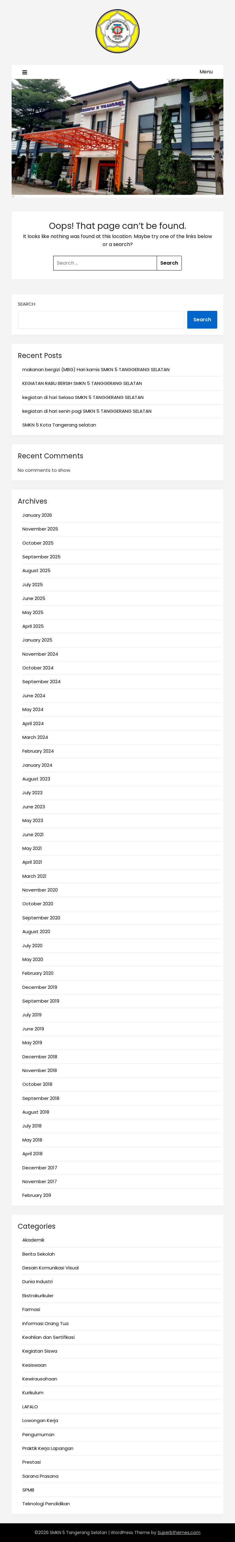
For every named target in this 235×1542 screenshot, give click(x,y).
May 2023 (32, 820)
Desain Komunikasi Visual (50, 1268)
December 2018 (39, 1056)
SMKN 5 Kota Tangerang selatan (59, 425)
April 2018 (32, 1153)
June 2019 (33, 1029)
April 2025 (33, 626)
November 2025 (40, 529)
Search (26, 304)
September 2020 (41, 917)
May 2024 (32, 709)
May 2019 (32, 1042)
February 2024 (38, 751)
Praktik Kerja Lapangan (47, 1448)
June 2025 (33, 598)
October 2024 (38, 668)
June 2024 (33, 695)
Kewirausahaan (39, 1379)
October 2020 (37, 903)
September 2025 (41, 556)
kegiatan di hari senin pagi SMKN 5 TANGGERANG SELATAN (86, 411)
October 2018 (37, 1084)
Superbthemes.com (179, 1532)
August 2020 (36, 931)
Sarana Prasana (40, 1476)
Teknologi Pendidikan (46, 1503)
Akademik (33, 1240)
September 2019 (40, 1001)
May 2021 (32, 848)
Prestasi (31, 1462)
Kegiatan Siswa (39, 1351)
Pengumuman (38, 1434)
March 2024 (35, 737)
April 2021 (32, 862)
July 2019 (32, 1014)
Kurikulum (32, 1392)
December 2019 (39, 987)
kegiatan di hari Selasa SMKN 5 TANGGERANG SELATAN (83, 397)
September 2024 (41, 681)
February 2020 (38, 973)
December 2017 (39, 1167)
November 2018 (39, 1070)
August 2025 (36, 570)
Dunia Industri (37, 1281)
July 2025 (32, 584)
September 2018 (40, 1098)
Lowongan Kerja (40, 1420)
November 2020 (40, 890)
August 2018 (35, 1112)
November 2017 (39, 1181)
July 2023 (32, 792)
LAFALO (30, 1406)
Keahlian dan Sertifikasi (48, 1337)
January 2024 (37, 765)
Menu (206, 71)
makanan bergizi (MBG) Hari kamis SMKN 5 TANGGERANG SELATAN (96, 369)
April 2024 (33, 723)
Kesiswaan (34, 1365)
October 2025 (38, 543)
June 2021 (33, 834)
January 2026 (37, 515)
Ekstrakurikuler (38, 1295)
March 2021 (34, 876)
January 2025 (37, 640)
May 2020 (32, 959)
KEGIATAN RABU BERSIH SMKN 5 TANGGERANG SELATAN (82, 383)
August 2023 (36, 779)
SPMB (28, 1490)
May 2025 (32, 612)
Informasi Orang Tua (45, 1323)
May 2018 (32, 1140)
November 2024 (40, 654)
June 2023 (33, 806)
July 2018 (32, 1126)
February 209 (36, 1195)
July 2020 (32, 945)
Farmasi (31, 1309)
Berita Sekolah (38, 1254)
